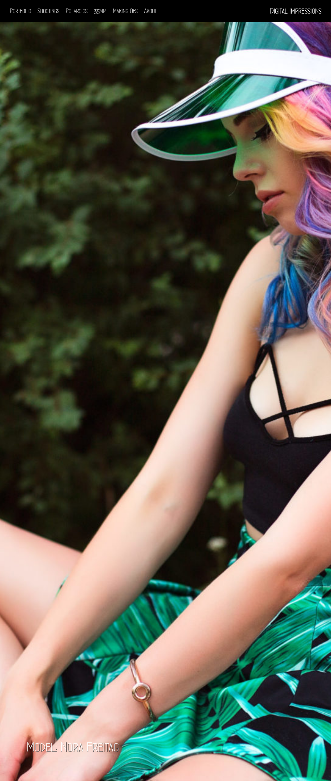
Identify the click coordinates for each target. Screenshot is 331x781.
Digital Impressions (295, 11)
